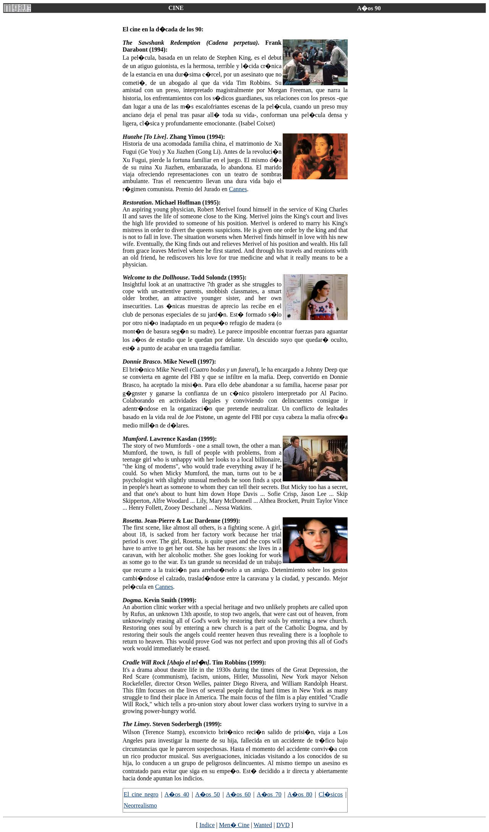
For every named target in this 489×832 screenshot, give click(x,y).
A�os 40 (177, 794)
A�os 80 (300, 794)
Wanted (263, 825)
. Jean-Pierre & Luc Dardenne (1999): (190, 520)
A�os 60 (238, 794)
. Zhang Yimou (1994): (196, 136)
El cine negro (141, 794)
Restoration (137, 202)
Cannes (238, 189)
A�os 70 (269, 794)
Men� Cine (234, 825)
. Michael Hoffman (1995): (186, 202)
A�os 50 (207, 794)
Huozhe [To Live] (145, 136)
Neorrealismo (140, 805)
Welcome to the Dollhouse (155, 277)
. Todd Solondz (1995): (217, 277)
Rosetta (132, 520)
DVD (283, 825)
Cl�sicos (331, 794)
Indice (207, 825)
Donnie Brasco (141, 361)
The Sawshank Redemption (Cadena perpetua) (190, 42)
